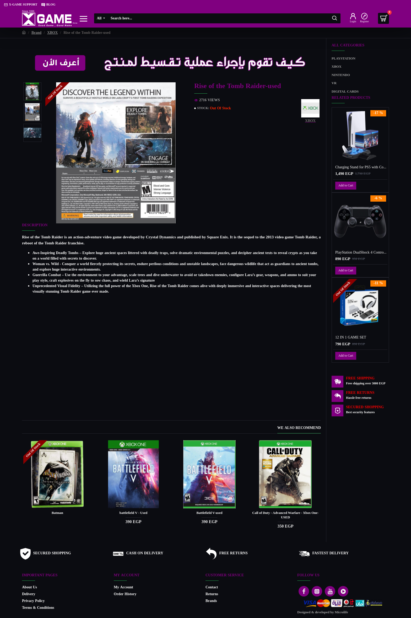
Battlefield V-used (210, 508)
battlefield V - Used (134, 508)
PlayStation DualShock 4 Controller (361, 252)
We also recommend (299, 423)
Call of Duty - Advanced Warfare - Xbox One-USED (285, 510)
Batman (57, 508)
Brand (36, 33)
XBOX (52, 33)
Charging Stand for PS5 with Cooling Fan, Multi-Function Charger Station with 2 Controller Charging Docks (361, 167)
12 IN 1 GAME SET (350, 337)
